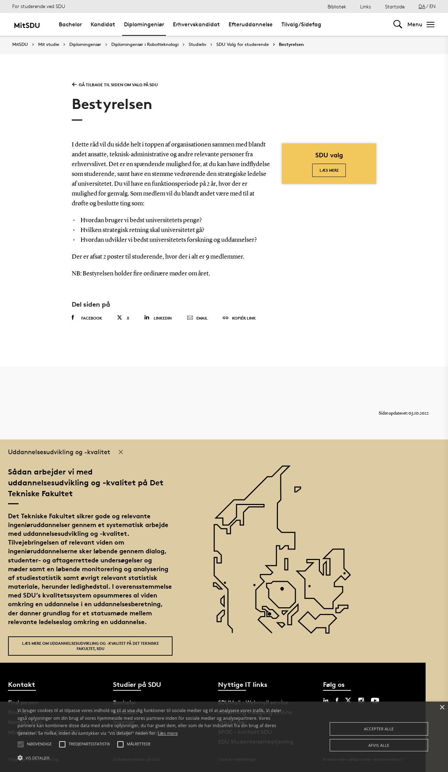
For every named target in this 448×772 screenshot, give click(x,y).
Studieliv (197, 44)
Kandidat (103, 24)
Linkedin (158, 318)
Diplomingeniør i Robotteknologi (144, 44)
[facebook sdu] (337, 700)
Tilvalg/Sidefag (301, 24)
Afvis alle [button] (379, 745)
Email (197, 318)
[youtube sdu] (375, 700)
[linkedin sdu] (326, 700)
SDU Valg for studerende (242, 44)
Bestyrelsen (291, 44)
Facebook (87, 318)
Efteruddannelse (251, 24)
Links (365, 6)
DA (422, 6)
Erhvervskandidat (196, 24)
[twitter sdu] (348, 700)
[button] (152, 758)
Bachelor (70, 24)
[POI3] (272, 616)
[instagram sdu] (361, 700)
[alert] (224, 737)
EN (432, 6)
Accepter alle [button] (379, 728)
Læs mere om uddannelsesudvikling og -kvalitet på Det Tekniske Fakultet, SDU (90, 646)
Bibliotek (337, 6)
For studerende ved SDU (38, 6)
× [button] (441, 707)
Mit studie (48, 44)
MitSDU (20, 44)
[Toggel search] (397, 24)
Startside (395, 6)
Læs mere (329, 170)
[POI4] (284, 591)
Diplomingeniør (144, 24)
